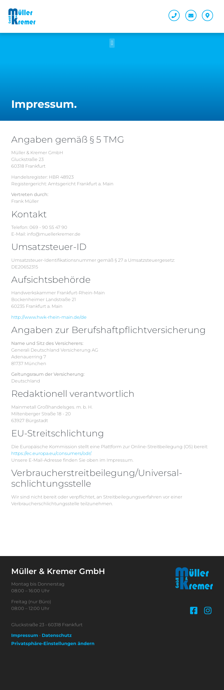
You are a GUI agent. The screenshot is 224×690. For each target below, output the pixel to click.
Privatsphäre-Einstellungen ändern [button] (52, 643)
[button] (112, 43)
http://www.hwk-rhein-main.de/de (49, 317)
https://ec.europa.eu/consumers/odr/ (51, 453)
